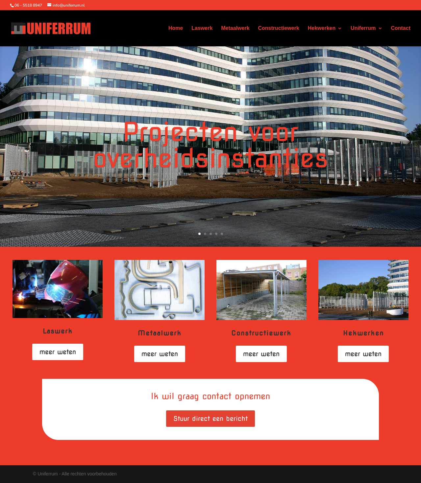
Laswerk (201, 28)
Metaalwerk (235, 28)
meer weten (57, 352)
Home (175, 28)
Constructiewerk (278, 28)
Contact (400, 28)
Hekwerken (322, 28)
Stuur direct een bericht (210, 419)
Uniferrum (363, 28)
